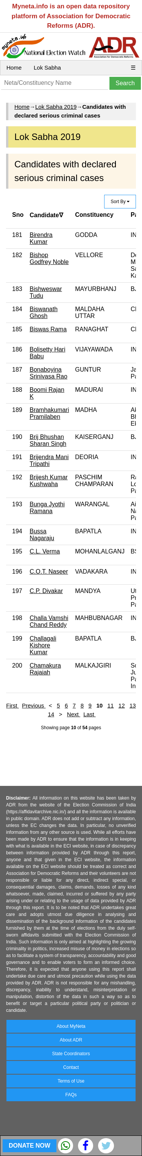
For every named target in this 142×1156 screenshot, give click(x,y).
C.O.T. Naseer (49, 571)
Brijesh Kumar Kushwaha (48, 480)
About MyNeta (70, 1026)
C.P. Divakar (46, 591)
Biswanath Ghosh (44, 312)
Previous (34, 705)
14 (51, 714)
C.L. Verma (45, 551)
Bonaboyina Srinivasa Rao (48, 373)
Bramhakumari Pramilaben (49, 413)
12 (122, 705)
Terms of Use (71, 1081)
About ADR (71, 1040)
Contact (71, 1067)
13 (133, 705)
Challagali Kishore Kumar (43, 645)
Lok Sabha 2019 (55, 106)
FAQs (70, 1094)
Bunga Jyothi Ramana (47, 507)
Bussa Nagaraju (42, 534)
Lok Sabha (47, 67)
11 (111, 705)
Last (89, 714)
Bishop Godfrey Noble (49, 258)
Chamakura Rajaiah (45, 669)
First (12, 705)
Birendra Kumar (41, 238)
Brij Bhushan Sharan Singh (48, 440)
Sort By (120, 201)
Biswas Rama (48, 329)
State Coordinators (71, 1053)
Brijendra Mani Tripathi (49, 460)
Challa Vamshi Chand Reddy (49, 621)
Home (14, 67)
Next (73, 714)
